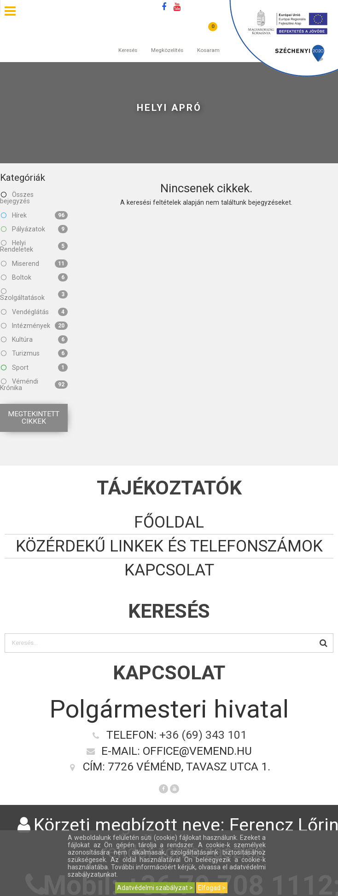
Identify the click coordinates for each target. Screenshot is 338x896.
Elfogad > (212, 887)
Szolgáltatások (34, 294)
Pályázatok (34, 229)
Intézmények (34, 326)
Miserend (34, 263)
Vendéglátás (34, 312)
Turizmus (34, 353)
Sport (34, 367)
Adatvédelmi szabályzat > (155, 887)
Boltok (34, 277)
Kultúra (34, 339)
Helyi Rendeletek (34, 246)
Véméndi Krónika (34, 384)
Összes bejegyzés (17, 198)
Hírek (34, 215)
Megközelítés (167, 41)
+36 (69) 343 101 (203, 734)
